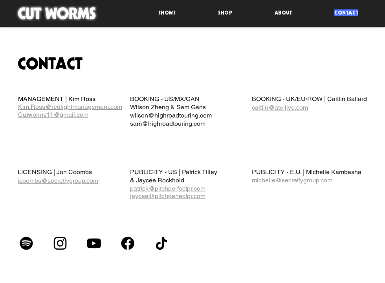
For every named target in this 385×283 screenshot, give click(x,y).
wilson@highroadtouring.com (171, 115)
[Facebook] (127, 243)
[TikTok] (161, 243)
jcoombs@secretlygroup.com (58, 180)
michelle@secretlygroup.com (292, 180)
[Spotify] (26, 243)
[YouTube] (94, 243)
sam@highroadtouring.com (167, 123)
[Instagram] (60, 243)
